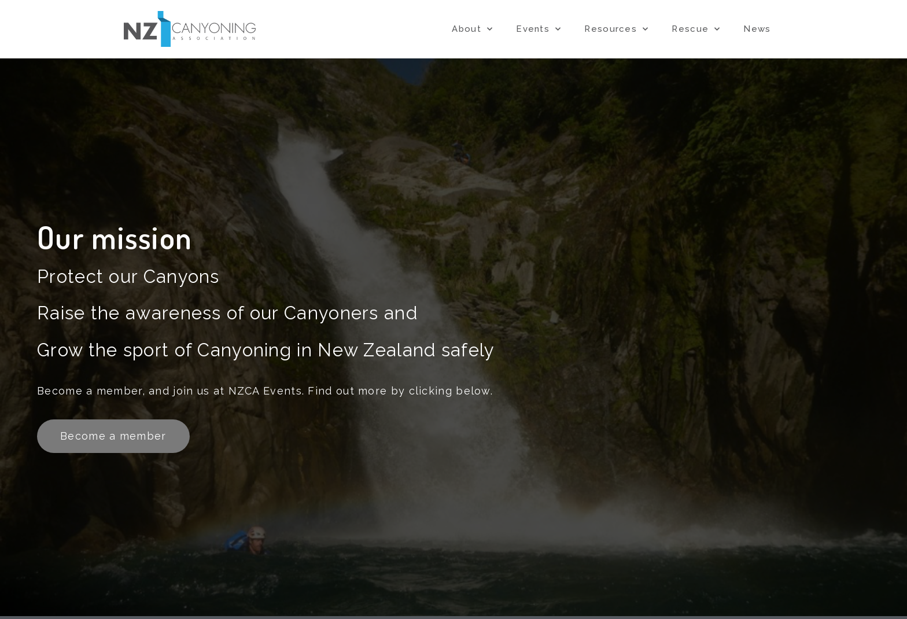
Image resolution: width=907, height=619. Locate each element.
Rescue (696, 29)
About (472, 29)
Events (538, 29)
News (756, 29)
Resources (616, 29)
